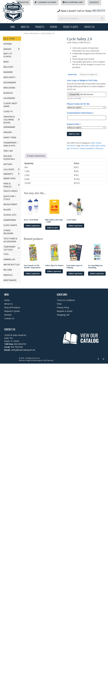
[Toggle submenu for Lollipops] (18, 169)
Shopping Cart (63, 314)
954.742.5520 (17, 347)
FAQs (59, 303)
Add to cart (74, 134)
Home (12, 27)
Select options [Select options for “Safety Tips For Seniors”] (54, 271)
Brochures (34, 33)
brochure (75, 148)
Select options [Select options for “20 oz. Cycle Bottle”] (33, 225)
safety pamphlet (87, 148)
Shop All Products (12, 307)
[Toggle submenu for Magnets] (18, 174)
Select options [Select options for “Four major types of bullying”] (75, 273)
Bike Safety (96, 143)
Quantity (72, 74)
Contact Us (89, 27)
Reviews (53, 27)
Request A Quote (70, 27)
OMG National (48, 360)
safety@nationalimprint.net (22, 350)
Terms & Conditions (66, 300)
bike (83, 145)
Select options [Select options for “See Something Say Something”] (97, 273)
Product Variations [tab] (36, 156)
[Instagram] (103, 359)
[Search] (102, 18)
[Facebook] (98, 359)
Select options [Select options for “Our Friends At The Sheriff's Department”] (33, 273)
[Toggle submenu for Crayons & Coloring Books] (18, 120)
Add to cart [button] (52, 227)
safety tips (98, 148)
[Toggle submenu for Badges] (18, 49)
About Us (25, 27)
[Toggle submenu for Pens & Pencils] (18, 185)
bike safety (90, 145)
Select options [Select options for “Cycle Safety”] (75, 225)
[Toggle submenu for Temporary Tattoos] (18, 248)
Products (39, 27)
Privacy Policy (63, 307)
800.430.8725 (98, 10)
